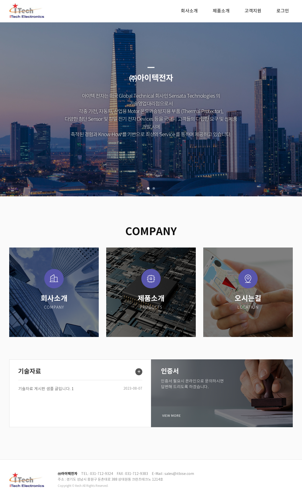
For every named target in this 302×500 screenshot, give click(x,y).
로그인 (282, 11)
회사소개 (189, 11)
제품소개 (221, 11)
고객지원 (253, 11)
